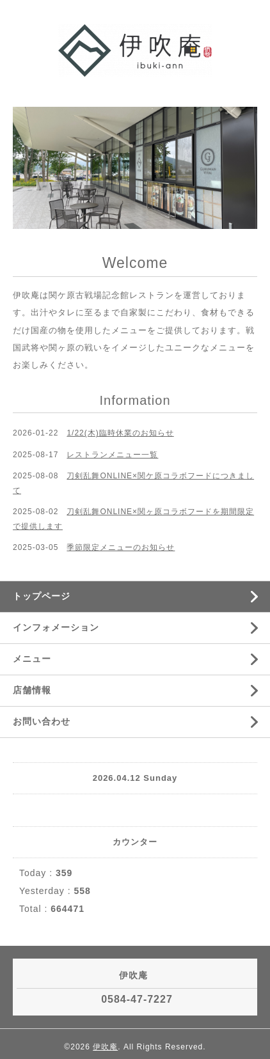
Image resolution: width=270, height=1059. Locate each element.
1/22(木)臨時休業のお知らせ (120, 432)
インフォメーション (56, 627)
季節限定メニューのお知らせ (121, 547)
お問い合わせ (41, 721)
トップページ (41, 596)
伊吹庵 (105, 1046)
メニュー (32, 659)
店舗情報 (32, 690)
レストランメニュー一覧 (112, 454)
